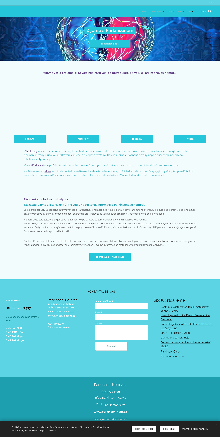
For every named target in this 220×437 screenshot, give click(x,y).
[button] (205, 11)
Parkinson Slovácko (172, 356)
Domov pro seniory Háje (175, 337)
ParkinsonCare (170, 351)
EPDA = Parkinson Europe (176, 332)
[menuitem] (169, 11)
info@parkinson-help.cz (61, 304)
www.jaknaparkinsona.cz (61, 315)
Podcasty (37, 165)
